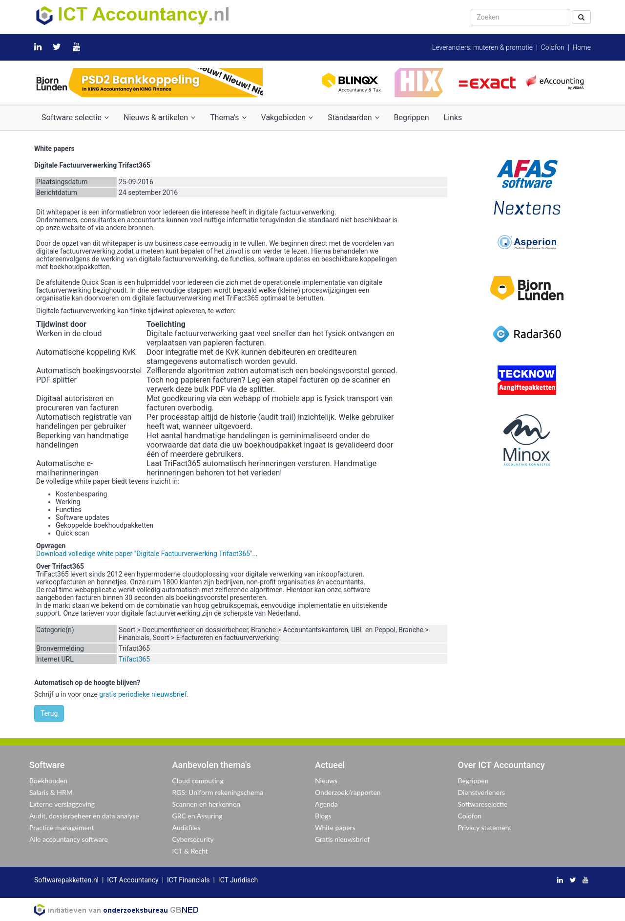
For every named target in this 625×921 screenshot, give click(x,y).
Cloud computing (198, 780)
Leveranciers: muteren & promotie (482, 47)
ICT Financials (188, 880)
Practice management (61, 827)
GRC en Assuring (197, 816)
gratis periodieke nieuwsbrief (143, 694)
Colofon (552, 47)
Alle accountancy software (68, 839)
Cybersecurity (193, 839)
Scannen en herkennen (206, 804)
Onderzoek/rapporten (348, 792)
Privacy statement (485, 827)
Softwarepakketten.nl (66, 880)
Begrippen (411, 117)
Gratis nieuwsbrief (342, 839)
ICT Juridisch (238, 880)
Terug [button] (49, 713)
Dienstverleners (481, 792)
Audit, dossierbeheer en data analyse (84, 816)
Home (582, 47)
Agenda (326, 804)
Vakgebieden (287, 117)
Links (453, 117)
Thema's (228, 117)
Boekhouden (48, 780)
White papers (335, 827)
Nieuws (326, 780)
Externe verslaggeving (62, 804)
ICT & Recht (190, 851)
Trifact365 (134, 659)
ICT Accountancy (132, 880)
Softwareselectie (483, 804)
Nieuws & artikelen (159, 117)
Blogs (323, 816)
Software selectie (75, 117)
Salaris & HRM (51, 792)
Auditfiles (186, 827)
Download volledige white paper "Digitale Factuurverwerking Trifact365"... (147, 553)
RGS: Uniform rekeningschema (218, 792)
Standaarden (353, 117)
